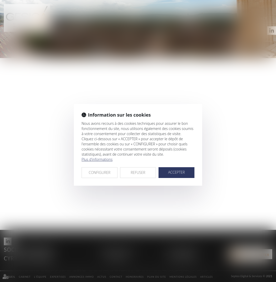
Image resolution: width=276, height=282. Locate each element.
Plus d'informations (97, 159)
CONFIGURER (100, 172)
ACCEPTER (176, 172)
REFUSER (138, 172)
